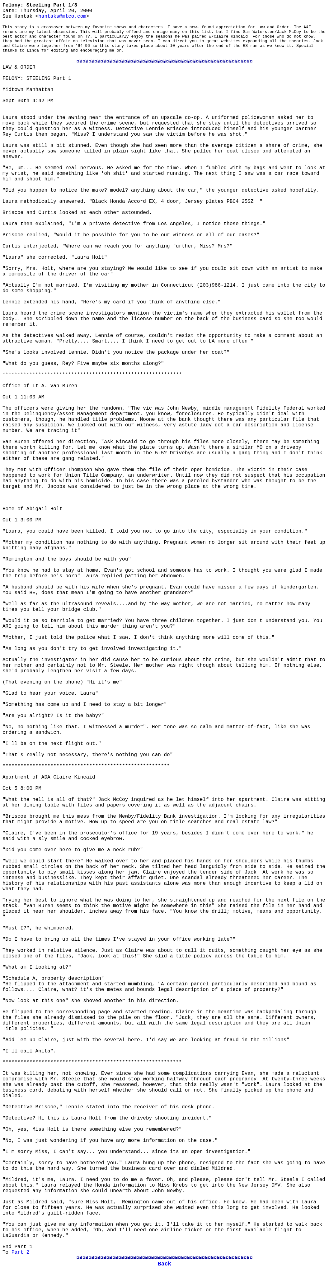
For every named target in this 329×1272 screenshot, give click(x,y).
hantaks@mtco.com (62, 16)
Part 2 (21, 1252)
